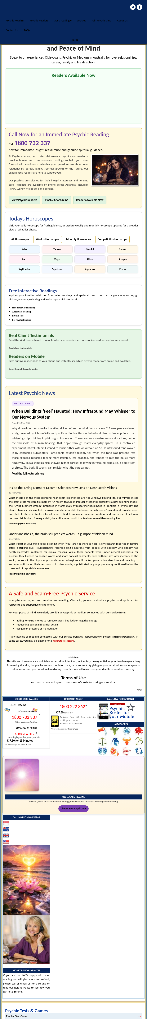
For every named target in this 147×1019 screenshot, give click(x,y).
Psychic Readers (39, 20)
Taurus (57, 249)
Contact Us (12, 30)
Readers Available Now (90, 200)
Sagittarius (24, 269)
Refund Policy (22, 987)
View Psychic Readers (24, 200)
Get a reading (63, 20)
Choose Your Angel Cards (73, 808)
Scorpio (123, 259)
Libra (90, 259)
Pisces (122, 269)
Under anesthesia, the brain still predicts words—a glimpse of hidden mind (61, 534)
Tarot (75, 39)
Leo (24, 259)
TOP (139, 690)
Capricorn (57, 269)
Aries (24, 249)
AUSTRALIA (18, 705)
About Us (122, 20)
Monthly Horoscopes (78, 239)
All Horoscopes (20, 239)
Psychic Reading (15, 20)
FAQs (27, 30)
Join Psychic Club (101, 20)
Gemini (90, 249)
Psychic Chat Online (56, 200)
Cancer (123, 249)
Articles (81, 20)
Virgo (57, 259)
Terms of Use (26, 744)
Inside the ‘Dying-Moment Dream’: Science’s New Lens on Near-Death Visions (63, 488)
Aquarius (90, 269)
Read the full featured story (28, 473)
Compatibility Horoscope (112, 239)
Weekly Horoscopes (47, 239)
